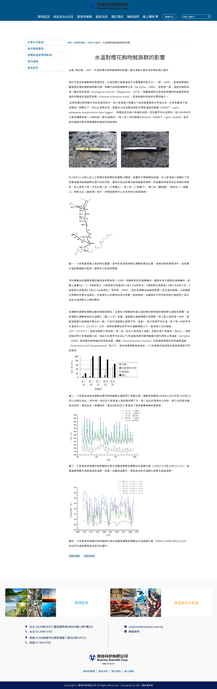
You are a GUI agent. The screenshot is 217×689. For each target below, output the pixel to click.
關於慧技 (117, 16)
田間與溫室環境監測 (39, 55)
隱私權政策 (147, 685)
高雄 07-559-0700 (40, 642)
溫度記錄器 (89, 555)
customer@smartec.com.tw (146, 627)
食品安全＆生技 (186, 602)
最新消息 (102, 16)
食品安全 (32, 68)
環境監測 (44, 16)
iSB (137, 685)
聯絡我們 (133, 16)
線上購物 (149, 16)
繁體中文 (169, 16)
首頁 (70, 42)
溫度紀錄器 (74, 555)
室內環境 (32, 61)
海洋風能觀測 (35, 48)
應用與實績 (84, 16)
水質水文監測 (35, 42)
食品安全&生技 (63, 16)
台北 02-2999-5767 (40, 631)
